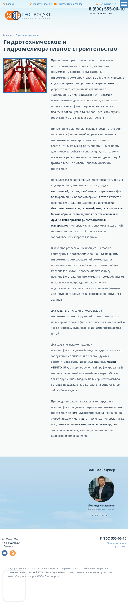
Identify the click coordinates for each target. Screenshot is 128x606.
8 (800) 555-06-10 (107, 9)
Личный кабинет (108, 3)
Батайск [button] (10, 3)
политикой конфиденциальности (57, 603)
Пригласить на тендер (68, 3)
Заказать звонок (41, 3)
